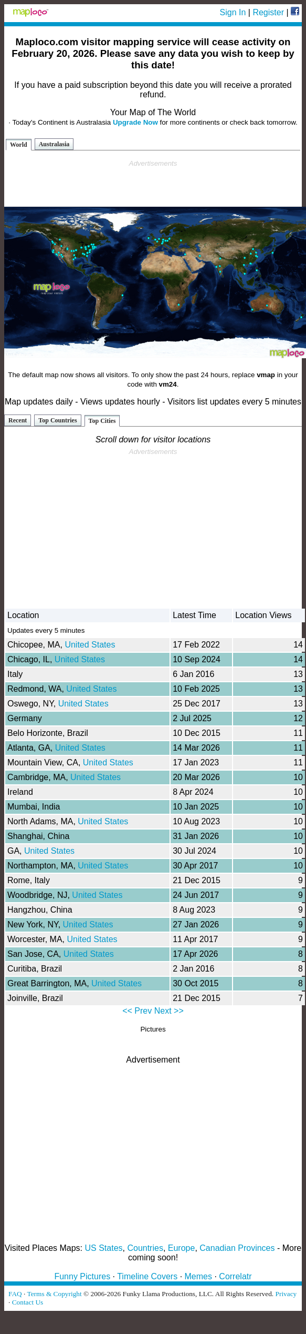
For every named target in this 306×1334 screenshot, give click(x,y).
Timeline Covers (147, 1276)
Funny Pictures (82, 1276)
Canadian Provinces (237, 1248)
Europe (181, 1248)
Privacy (286, 1294)
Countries (145, 1248)
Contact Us (28, 1302)
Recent (17, 420)
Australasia (54, 144)
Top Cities (102, 421)
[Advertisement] (153, 183)
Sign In (233, 12)
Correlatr (235, 1276)
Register (268, 12)
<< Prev (137, 1010)
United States (90, 644)
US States (104, 1248)
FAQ (15, 1294)
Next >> (169, 1010)
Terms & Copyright (54, 1294)
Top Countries (57, 420)
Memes (198, 1276)
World (18, 144)
